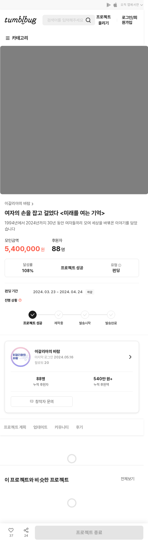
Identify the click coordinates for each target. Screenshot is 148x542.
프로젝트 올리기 (103, 20)
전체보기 (127, 478)
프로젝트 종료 (89, 532)
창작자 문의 (42, 401)
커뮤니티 (62, 427)
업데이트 (40, 427)
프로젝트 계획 (15, 427)
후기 (79, 427)
